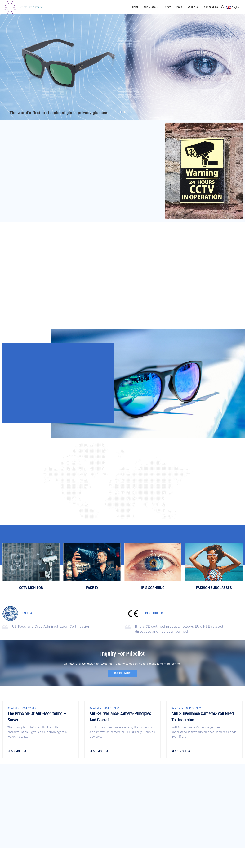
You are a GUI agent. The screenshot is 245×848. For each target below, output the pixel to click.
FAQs (179, 7)
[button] (121, 112)
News (168, 7)
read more (15, 751)
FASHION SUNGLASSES (214, 587)
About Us (193, 7)
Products (152, 7)
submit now (122, 673)
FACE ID (92, 587)
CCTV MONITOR (31, 587)
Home (135, 7)
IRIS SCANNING (153, 587)
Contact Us (211, 7)
